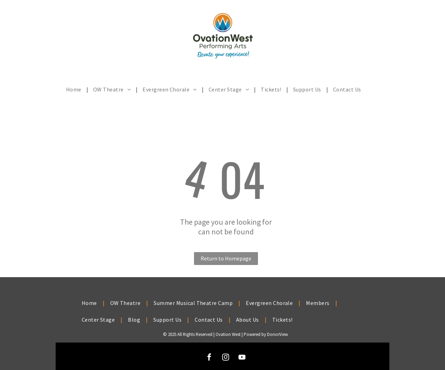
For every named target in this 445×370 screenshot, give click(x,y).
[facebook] (209, 358)
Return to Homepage (226, 258)
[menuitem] (74, 89)
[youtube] (242, 358)
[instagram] (225, 358)
